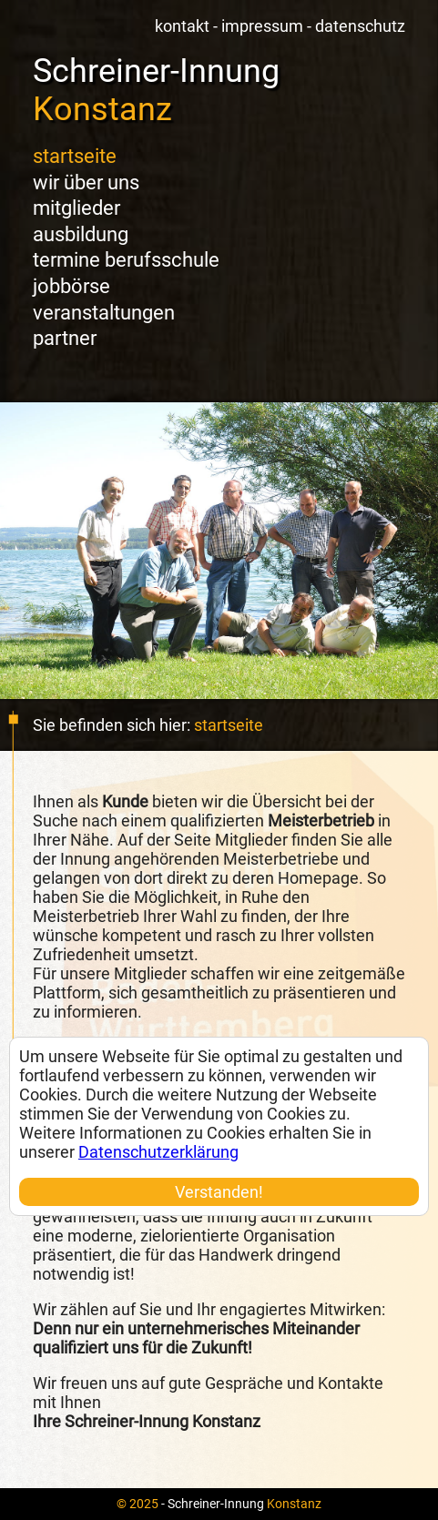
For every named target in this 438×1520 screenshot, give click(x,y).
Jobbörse (71, 286)
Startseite (75, 156)
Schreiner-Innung (156, 90)
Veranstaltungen (104, 312)
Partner (65, 338)
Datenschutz (360, 25)
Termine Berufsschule (126, 259)
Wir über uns (86, 182)
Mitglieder (76, 208)
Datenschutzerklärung (158, 1151)
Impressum (262, 25)
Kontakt (182, 25)
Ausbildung (80, 234)
